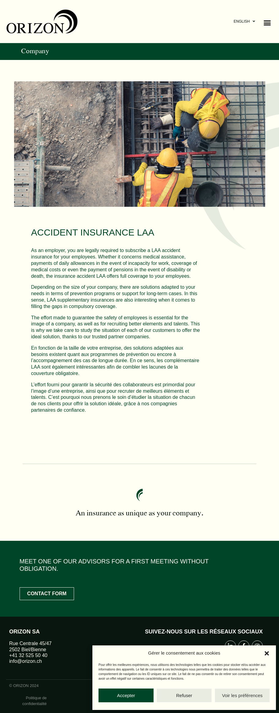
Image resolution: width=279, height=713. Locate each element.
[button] (267, 653)
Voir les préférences (242, 695)
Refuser (184, 695)
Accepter (126, 695)
